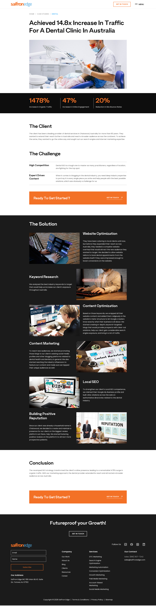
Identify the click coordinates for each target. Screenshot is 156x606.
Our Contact (130, 551)
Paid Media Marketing (98, 579)
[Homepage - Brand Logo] (21, 4)
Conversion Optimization (99, 571)
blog (63, 564)
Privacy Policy (97, 600)
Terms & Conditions (80, 600)
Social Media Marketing (99, 590)
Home (31, 14)
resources (66, 572)
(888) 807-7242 (136, 557)
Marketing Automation (98, 567)
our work (66, 557)
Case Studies (43, 14)
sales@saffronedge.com (134, 560)
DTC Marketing (95, 557)
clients (65, 568)
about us (65, 560)
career (65, 576)
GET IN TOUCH (78, 534)
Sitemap (109, 600)
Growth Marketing (97, 575)
